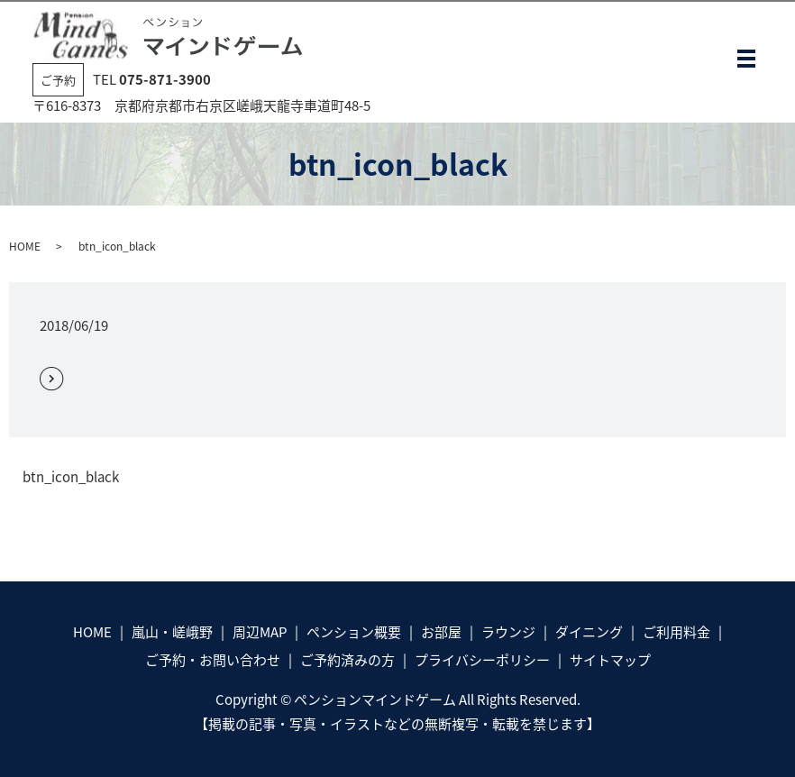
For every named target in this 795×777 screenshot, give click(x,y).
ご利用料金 (676, 632)
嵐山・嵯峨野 (172, 632)
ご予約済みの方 (347, 660)
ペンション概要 (353, 632)
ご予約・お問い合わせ (212, 660)
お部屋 (441, 632)
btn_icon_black (71, 477)
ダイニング (589, 632)
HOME (25, 246)
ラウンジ (508, 632)
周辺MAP (260, 632)
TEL (152, 79)
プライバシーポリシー (482, 660)
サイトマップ (610, 660)
